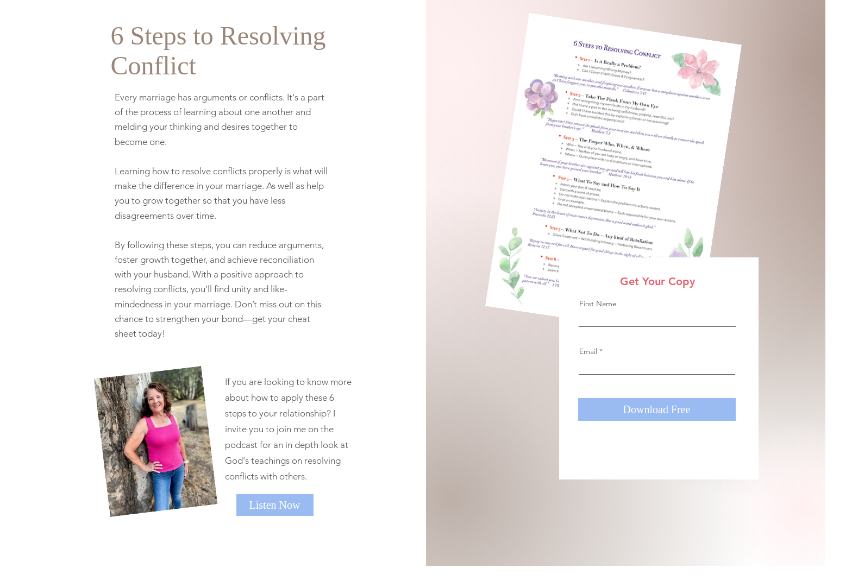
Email (588, 351)
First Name (598, 303)
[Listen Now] (275, 505)
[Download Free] (657, 409)
